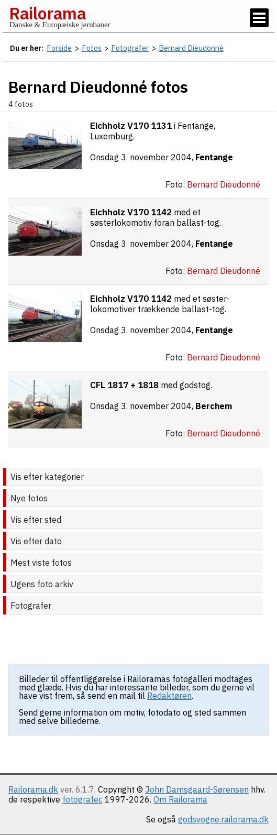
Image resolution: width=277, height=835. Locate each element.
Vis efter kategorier (47, 476)
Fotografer (30, 605)
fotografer (81, 799)
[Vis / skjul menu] (259, 17)
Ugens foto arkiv (41, 584)
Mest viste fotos (41, 562)
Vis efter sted (35, 519)
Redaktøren (169, 695)
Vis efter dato (36, 541)
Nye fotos (29, 498)
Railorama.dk (33, 789)
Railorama (47, 13)
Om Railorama (180, 799)
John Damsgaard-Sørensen (197, 789)
